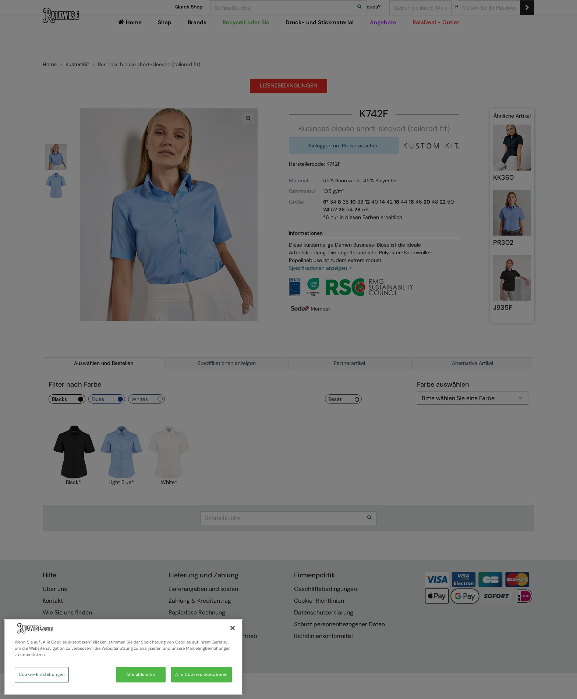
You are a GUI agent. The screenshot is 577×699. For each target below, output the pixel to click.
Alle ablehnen (140, 674)
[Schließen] (232, 628)
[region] (123, 657)
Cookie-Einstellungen (42, 674)
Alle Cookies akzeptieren (201, 674)
